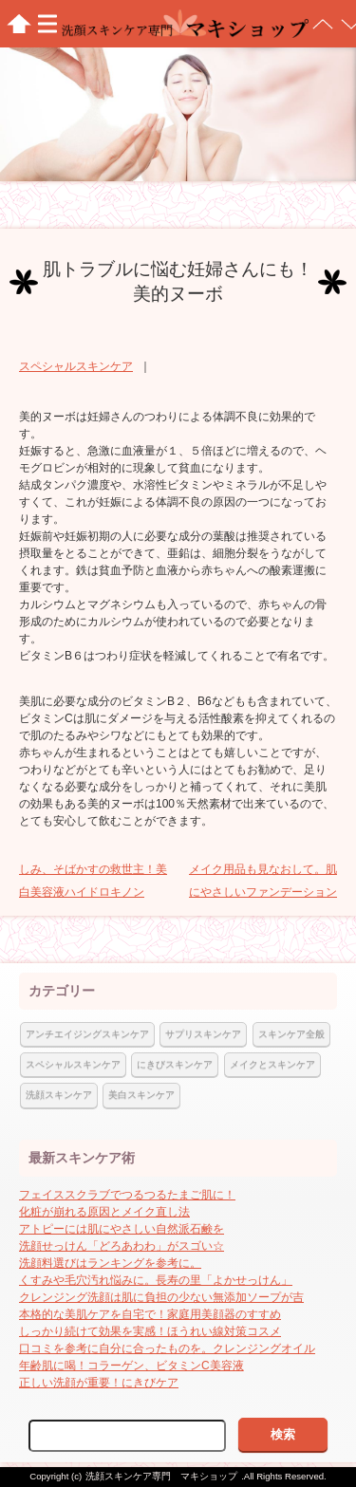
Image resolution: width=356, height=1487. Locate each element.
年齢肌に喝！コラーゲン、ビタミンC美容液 (131, 1365)
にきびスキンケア (175, 1064)
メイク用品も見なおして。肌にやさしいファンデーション (263, 881)
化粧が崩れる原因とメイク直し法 (104, 1211)
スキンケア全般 (291, 1034)
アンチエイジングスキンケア (87, 1034)
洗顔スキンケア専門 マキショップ (161, 1476)
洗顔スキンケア (59, 1094)
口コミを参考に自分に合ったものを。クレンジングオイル (167, 1348)
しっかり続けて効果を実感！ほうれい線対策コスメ (150, 1331)
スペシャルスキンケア (76, 366)
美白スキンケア (141, 1094)
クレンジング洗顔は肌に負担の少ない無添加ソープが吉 (161, 1297)
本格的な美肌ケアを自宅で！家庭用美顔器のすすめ (150, 1314)
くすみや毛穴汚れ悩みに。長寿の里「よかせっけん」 (155, 1280)
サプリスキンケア (203, 1034)
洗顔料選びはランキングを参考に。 (110, 1263)
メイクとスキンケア (272, 1064)
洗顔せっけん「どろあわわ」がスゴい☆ (121, 1246)
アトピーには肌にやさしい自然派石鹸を (121, 1229)
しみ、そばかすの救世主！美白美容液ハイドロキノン (93, 881)
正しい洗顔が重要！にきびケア (98, 1382)
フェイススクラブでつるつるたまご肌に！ (127, 1194)
